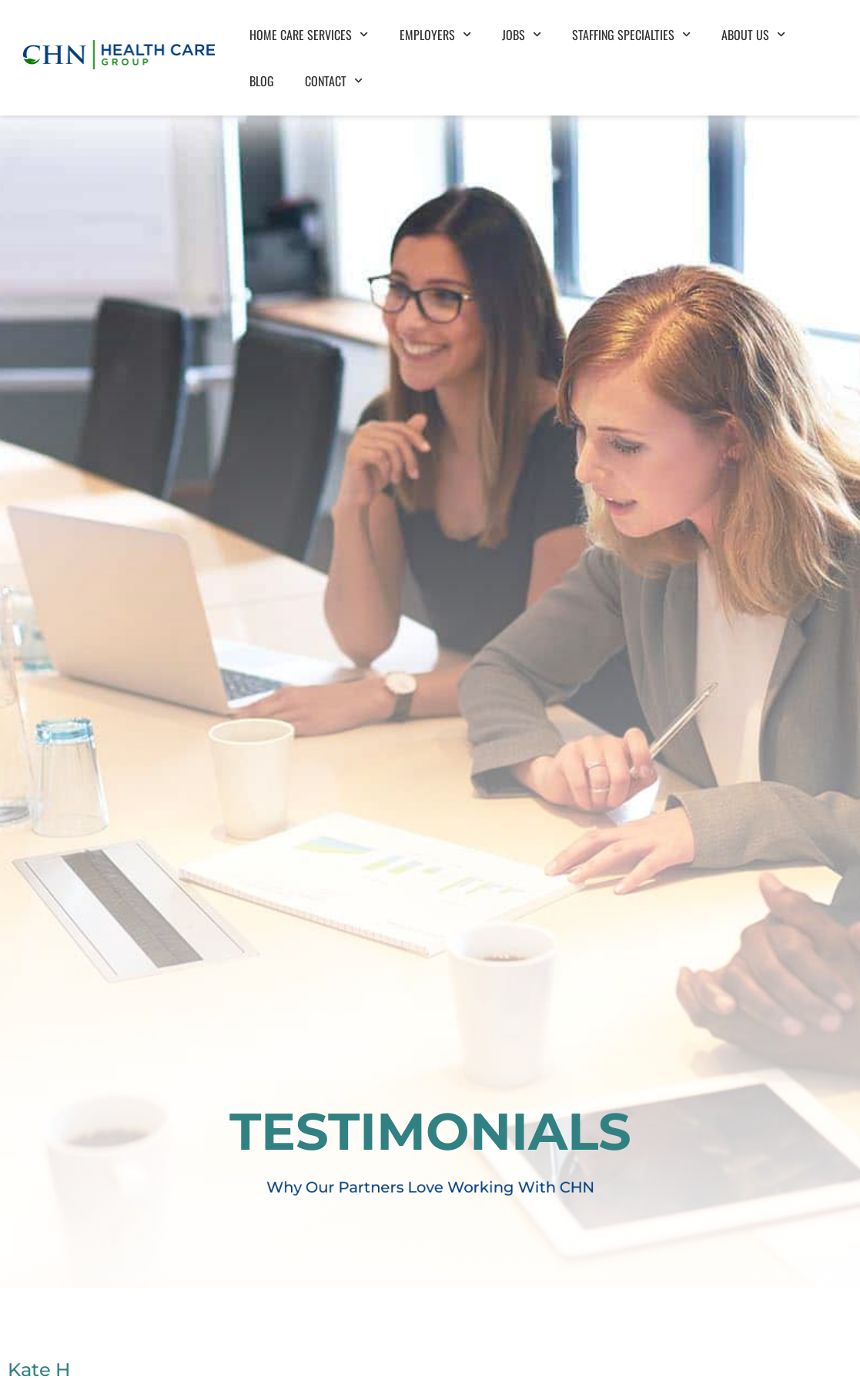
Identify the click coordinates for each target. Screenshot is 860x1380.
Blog (261, 68)
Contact (334, 69)
